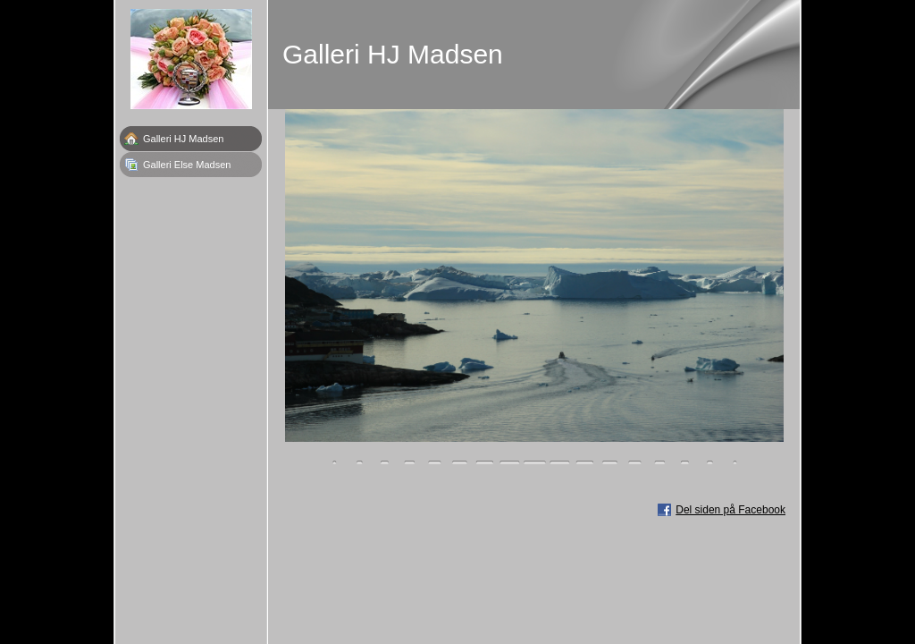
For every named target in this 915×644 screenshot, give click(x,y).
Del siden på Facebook (730, 510)
